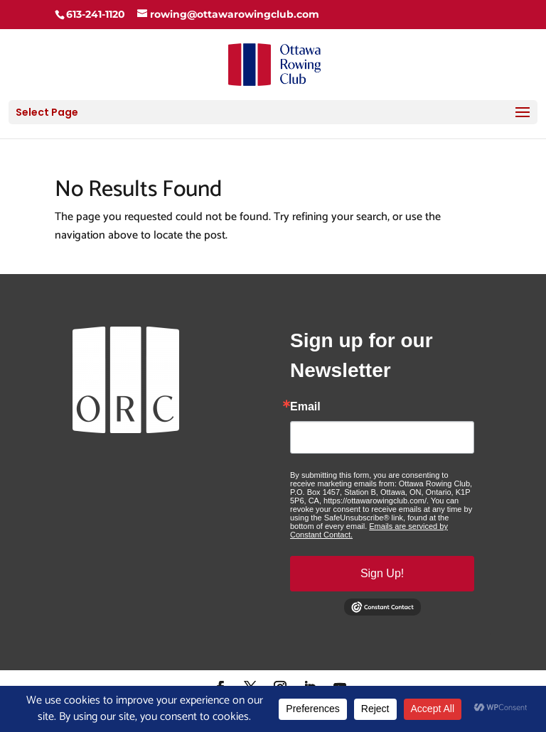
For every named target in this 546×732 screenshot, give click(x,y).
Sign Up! (382, 573)
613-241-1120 (95, 14)
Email (305, 407)
